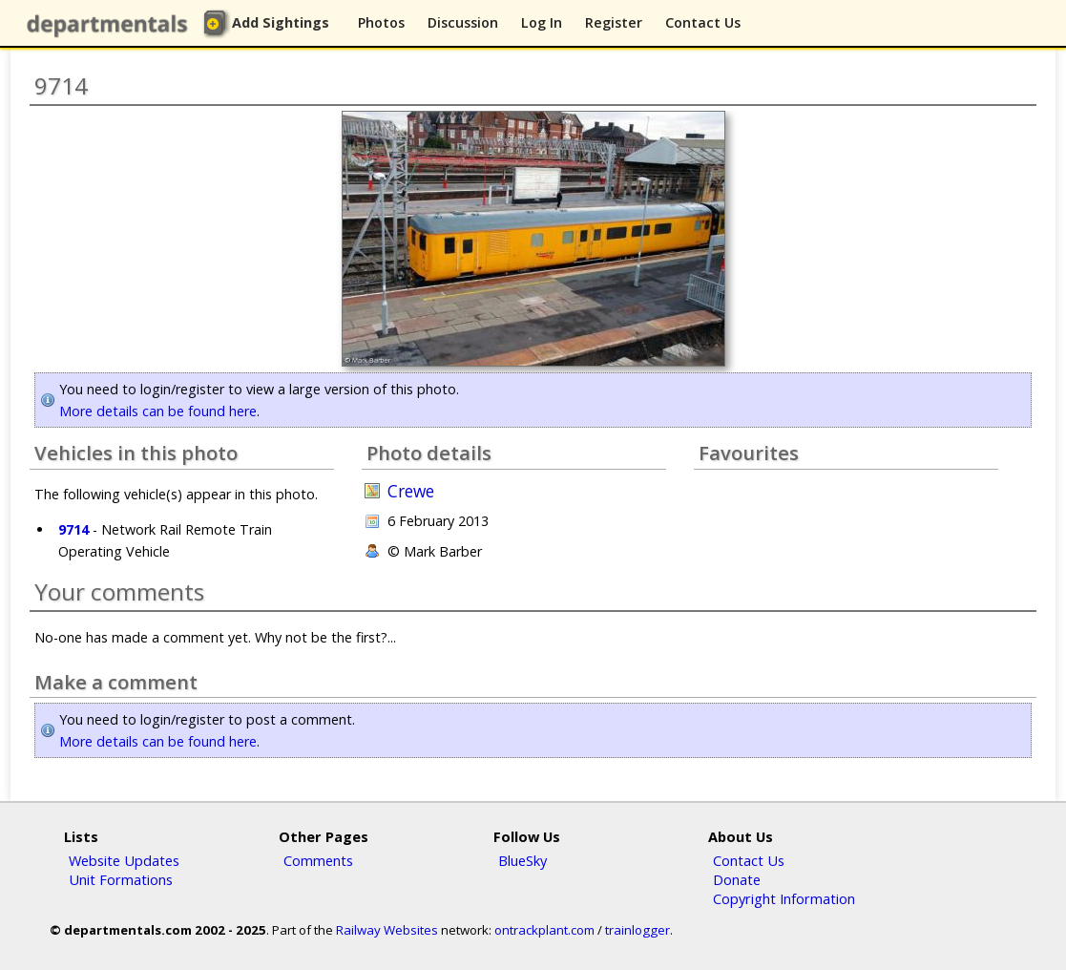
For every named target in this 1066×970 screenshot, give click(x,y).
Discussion (463, 22)
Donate (737, 879)
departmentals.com (111, 24)
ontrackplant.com (544, 929)
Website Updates (124, 860)
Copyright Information (784, 898)
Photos (381, 22)
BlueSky (522, 860)
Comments (318, 860)
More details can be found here (158, 411)
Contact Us (703, 22)
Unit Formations (121, 879)
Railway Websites (387, 929)
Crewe (410, 491)
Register (613, 22)
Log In (541, 22)
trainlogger (637, 929)
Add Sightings (280, 22)
